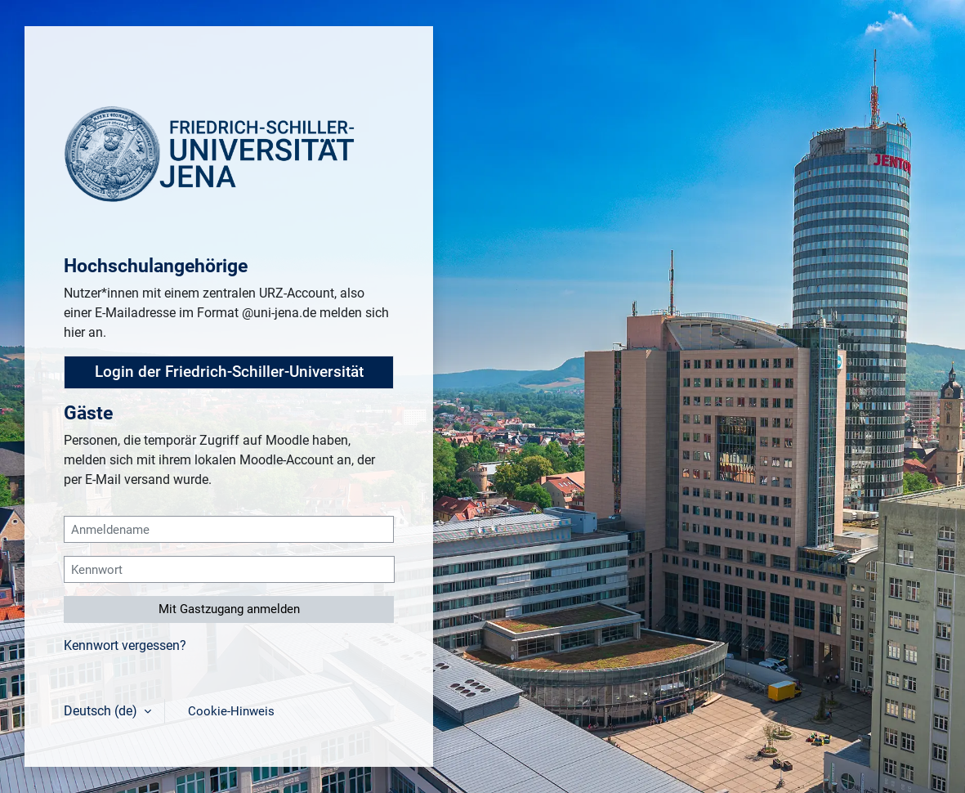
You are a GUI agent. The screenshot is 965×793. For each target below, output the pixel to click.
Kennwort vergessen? (125, 645)
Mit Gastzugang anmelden (229, 609)
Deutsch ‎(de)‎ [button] (102, 711)
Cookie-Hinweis (231, 711)
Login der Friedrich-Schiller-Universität (229, 372)
